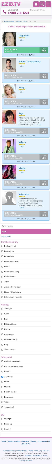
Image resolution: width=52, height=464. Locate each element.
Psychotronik (7, 397)
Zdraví (5, 282)
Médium (5, 387)
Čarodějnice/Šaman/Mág (12, 366)
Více (22, 40)
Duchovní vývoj (8, 246)
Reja (21, 113)
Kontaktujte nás (21, 451)
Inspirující (6, 419)
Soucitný (6, 429)
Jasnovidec (7, 377)
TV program (42, 441)
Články (33, 441)
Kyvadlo (5, 329)
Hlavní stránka (9, 21)
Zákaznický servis (9, 451)
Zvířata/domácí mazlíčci (11, 297)
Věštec (5, 402)
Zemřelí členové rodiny (11, 287)
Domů (4, 441)
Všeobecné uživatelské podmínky (36, 456)
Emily (22, 87)
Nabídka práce (33, 451)
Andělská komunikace (11, 361)
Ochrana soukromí (26, 461)
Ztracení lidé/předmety (11, 292)
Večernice (24, 194)
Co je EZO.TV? (44, 451)
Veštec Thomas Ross (30, 61)
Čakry (5, 314)
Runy (4, 345)
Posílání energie (8, 392)
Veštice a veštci (21, 21)
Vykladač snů (7, 407)
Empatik (5, 371)
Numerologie (7, 334)
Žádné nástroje (8, 350)
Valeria (22, 142)
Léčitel (5, 382)
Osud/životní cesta (9, 261)
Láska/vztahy (7, 256)
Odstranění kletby (9, 339)
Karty (4, 319)
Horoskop (25, 441)
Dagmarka (24, 35)
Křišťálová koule (8, 324)
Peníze (5, 266)
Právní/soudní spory (10, 272)
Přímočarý (6, 424)
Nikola (22, 168)
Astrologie (6, 309)
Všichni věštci (6, 237)
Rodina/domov (8, 277)
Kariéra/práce (7, 251)
